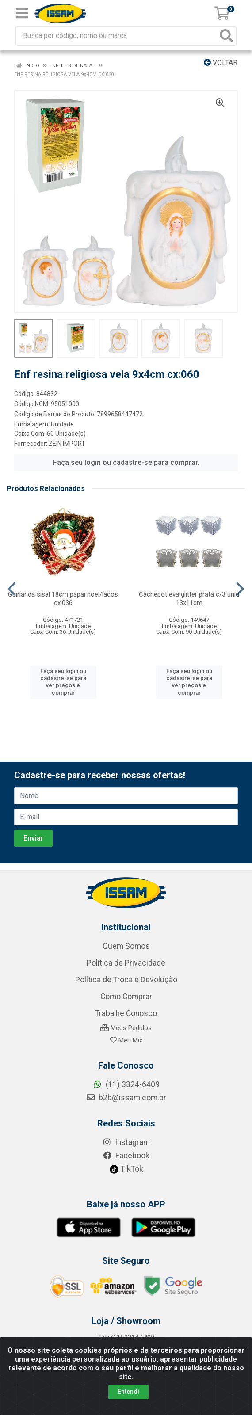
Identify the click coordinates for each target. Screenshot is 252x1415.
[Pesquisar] (226, 36)
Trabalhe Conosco (126, 1013)
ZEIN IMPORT (67, 443)
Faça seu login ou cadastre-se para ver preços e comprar (63, 682)
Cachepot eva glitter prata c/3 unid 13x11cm (189, 598)
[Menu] (22, 13)
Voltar (220, 62)
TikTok (126, 1168)
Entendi (128, 1391)
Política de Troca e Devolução (126, 979)
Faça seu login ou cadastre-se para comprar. (126, 462)
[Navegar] (12, 589)
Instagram (126, 1142)
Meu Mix (126, 1040)
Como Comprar (126, 996)
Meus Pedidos (126, 1028)
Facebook (126, 1155)
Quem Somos (126, 946)
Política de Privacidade (126, 963)
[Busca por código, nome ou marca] (117, 36)
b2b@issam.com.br (126, 1097)
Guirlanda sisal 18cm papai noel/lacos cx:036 (63, 598)
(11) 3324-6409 (126, 1084)
